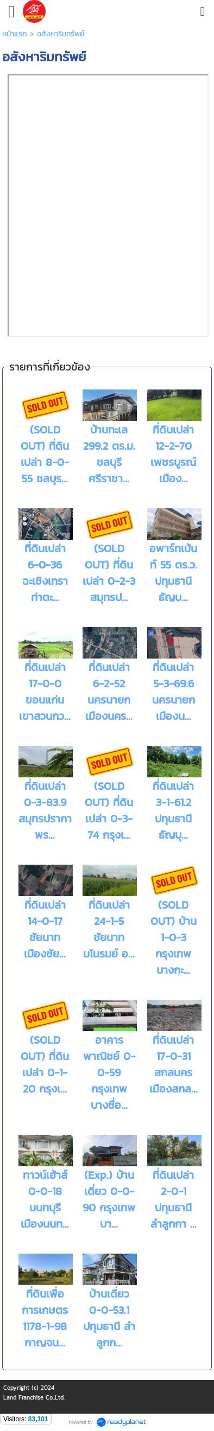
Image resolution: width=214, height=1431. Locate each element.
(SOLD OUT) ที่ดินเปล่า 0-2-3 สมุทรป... (109, 572)
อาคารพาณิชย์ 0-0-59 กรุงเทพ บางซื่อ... (109, 1072)
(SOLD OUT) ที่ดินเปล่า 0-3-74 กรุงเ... (109, 810)
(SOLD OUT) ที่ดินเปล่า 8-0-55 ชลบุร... (45, 454)
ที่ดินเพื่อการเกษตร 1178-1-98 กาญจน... (45, 1318)
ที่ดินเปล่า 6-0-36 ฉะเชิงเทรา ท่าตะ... (45, 572)
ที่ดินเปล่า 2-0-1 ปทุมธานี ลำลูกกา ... (173, 1199)
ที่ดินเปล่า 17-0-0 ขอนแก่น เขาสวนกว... (45, 691)
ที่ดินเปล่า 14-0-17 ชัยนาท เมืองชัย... (45, 929)
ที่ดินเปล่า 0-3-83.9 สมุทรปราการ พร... (47, 810)
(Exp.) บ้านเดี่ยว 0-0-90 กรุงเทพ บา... (109, 1199)
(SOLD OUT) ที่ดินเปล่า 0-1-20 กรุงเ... (45, 1064)
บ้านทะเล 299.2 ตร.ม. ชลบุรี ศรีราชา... (109, 454)
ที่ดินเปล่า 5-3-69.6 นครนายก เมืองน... (173, 691)
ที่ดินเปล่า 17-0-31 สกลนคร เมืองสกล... (173, 1064)
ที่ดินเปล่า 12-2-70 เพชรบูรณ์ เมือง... (173, 454)
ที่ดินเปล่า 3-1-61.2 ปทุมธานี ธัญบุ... (173, 810)
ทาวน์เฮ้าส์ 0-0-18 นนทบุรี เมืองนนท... (45, 1199)
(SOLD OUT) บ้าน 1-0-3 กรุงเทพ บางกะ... (173, 937)
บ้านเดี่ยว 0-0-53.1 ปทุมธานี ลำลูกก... (109, 1318)
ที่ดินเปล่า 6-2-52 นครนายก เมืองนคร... (109, 691)
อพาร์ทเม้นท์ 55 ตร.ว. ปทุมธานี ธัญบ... (173, 572)
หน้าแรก (14, 34)
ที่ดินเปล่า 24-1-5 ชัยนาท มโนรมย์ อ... (109, 929)
